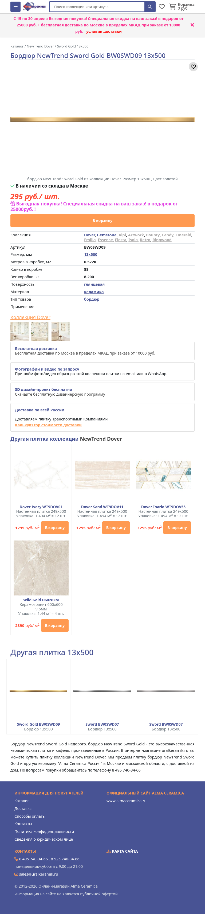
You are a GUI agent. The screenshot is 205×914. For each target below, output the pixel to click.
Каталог (21, 800)
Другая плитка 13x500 (51, 652)
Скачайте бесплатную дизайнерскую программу (60, 391)
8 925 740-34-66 (65, 858)
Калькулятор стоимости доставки (48, 425)
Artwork (136, 234)
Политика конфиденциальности (44, 831)
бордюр (91, 299)
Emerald (183, 234)
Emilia (90, 239)
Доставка (22, 808)
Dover (89, 234)
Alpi (122, 234)
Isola (133, 239)
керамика (94, 291)
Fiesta (121, 239)
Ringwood (162, 239)
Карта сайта (122, 851)
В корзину (103, 220)
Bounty (153, 234)
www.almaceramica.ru (127, 800)
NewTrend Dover (101, 438)
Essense (105, 239)
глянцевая (94, 284)
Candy (168, 234)
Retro (145, 239)
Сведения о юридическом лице (43, 839)
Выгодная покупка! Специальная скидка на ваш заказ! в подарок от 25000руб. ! (94, 206)
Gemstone (106, 234)
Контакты (23, 823)
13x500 (90, 254)
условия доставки (104, 31)
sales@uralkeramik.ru (38, 874)
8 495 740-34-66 (33, 858)
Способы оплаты (29, 816)
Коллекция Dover (30, 317)
